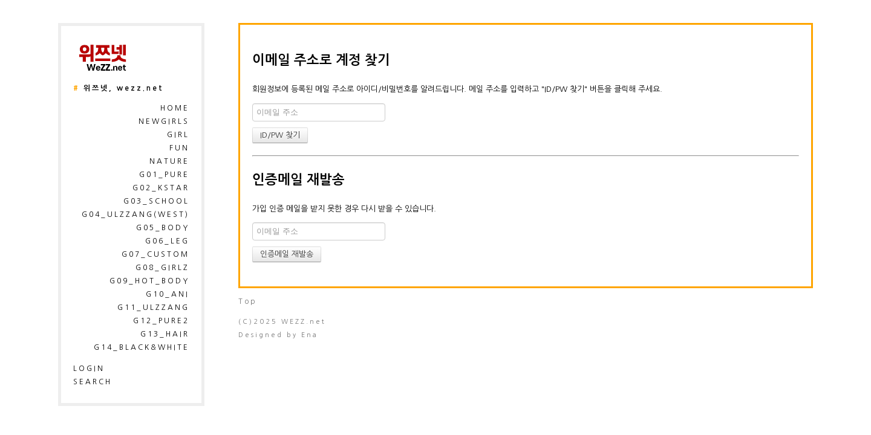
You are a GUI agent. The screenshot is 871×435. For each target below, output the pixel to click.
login (89, 368)
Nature (169, 161)
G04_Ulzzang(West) (135, 214)
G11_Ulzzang (153, 307)
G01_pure (164, 174)
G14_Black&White (141, 347)
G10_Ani (167, 294)
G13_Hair (164, 334)
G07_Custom (155, 254)
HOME (174, 108)
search (92, 381)
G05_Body (162, 227)
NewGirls (164, 121)
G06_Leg (167, 241)
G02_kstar (160, 188)
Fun (179, 148)
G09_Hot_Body (149, 281)
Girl (178, 134)
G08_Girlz (162, 267)
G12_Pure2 (161, 320)
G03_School (156, 201)
